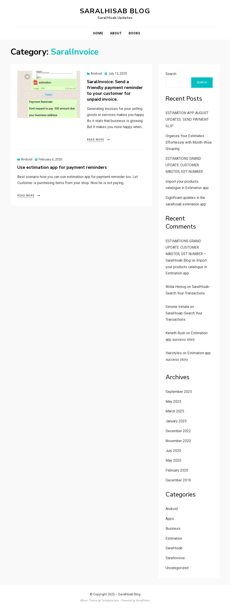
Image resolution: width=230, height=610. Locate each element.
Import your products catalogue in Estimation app (186, 267)
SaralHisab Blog (115, 11)
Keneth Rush (175, 333)
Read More (95, 139)
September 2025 (179, 392)
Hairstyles (174, 353)
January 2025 (176, 421)
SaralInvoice (175, 558)
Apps (170, 518)
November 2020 (178, 441)
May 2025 (173, 401)
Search (171, 74)
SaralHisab (174, 548)
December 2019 (178, 480)
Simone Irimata (177, 307)
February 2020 (177, 470)
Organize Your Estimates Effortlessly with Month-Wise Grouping (189, 142)
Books (134, 33)
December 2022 (178, 431)
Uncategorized (177, 568)
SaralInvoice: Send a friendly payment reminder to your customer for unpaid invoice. (115, 90)
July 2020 (173, 451)
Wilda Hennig (176, 287)
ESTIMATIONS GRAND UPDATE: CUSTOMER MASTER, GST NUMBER (184, 165)
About (116, 33)
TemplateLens (110, 600)
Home (98, 33)
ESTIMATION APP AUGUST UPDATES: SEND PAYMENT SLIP (187, 119)
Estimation (174, 538)
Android (96, 73)
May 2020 (173, 460)
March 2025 (175, 411)
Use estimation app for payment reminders (62, 167)
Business (173, 528)
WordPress (143, 600)
